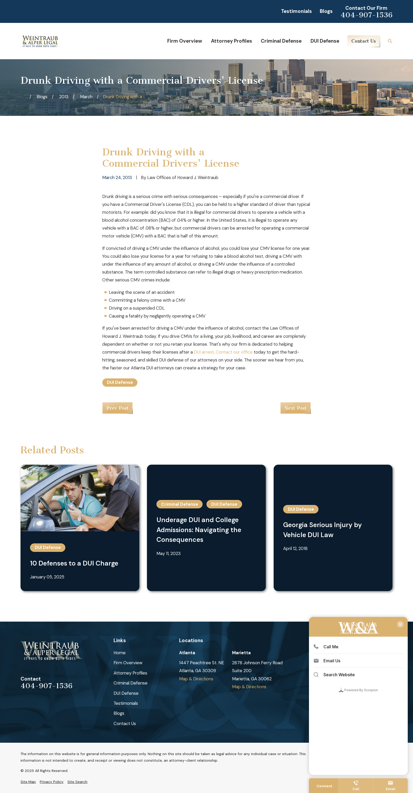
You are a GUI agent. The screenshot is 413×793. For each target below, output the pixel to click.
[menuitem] (28, 782)
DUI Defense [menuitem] (325, 41)
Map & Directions (196, 679)
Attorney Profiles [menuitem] (231, 41)
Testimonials (296, 11)
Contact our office (234, 352)
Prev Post (117, 408)
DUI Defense (120, 382)
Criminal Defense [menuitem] (281, 41)
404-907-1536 (366, 15)
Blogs (326, 11)
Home (120, 653)
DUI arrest (204, 352)
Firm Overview (128, 663)
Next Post (295, 408)
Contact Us (363, 41)
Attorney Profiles (130, 673)
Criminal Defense (131, 683)
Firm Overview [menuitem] (184, 41)
